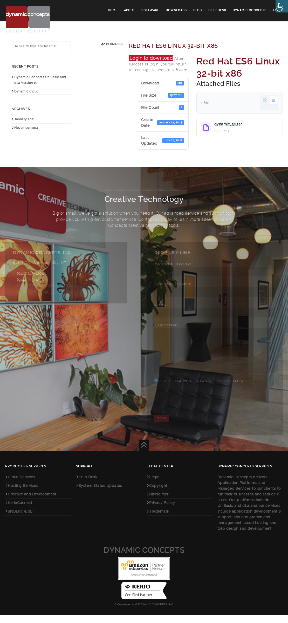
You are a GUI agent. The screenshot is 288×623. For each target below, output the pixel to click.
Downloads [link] (176, 10)
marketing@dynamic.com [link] (45, 286)
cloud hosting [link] (257, 530)
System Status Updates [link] (100, 493)
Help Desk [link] (217, 10)
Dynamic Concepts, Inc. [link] (155, 612)
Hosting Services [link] (23, 493)
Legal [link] (154, 485)
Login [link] (278, 10)
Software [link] (150, 10)
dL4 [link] (245, 513)
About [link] (129, 10)
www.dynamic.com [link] (38, 292)
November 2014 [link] (26, 128)
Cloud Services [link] (21, 485)
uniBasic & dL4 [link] (21, 519)
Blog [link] (197, 10)
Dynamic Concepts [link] (249, 10)
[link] (282, 6)
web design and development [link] (244, 536)
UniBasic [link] (225, 513)
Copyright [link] (158, 493)
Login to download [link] (151, 58)
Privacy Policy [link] (162, 510)
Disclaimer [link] (158, 502)
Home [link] (113, 10)
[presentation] (193, 411)
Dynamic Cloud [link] (26, 91)
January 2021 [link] (24, 119)
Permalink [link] (115, 44)
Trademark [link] (159, 519)
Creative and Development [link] (32, 502)
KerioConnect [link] (20, 510)
